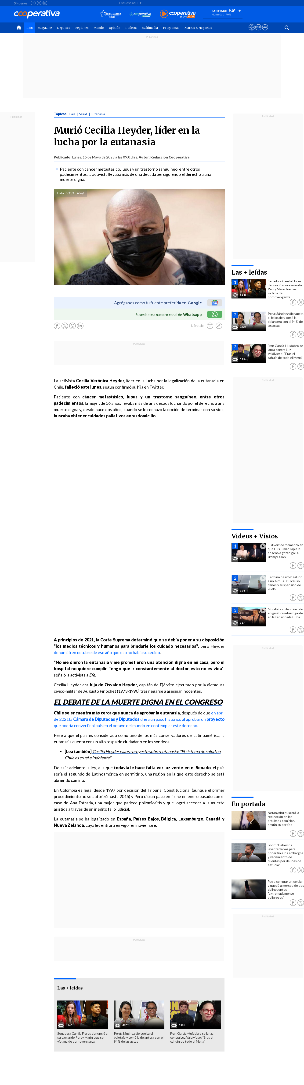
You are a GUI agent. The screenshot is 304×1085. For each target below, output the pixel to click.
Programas (171, 27)
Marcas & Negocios (198, 27)
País (29, 27)
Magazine (45, 27)
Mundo (99, 27)
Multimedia (150, 27)
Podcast (131, 27)
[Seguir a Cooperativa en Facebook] (33, 3)
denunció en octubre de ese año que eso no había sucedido (107, 652)
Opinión (114, 27)
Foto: (61, 193)
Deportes (63, 27)
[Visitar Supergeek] (265, 31)
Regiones (82, 27)
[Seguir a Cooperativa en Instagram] (45, 3)
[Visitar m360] (258, 31)
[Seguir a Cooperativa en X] (39, 3)
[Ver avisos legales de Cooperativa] (252, 31)
